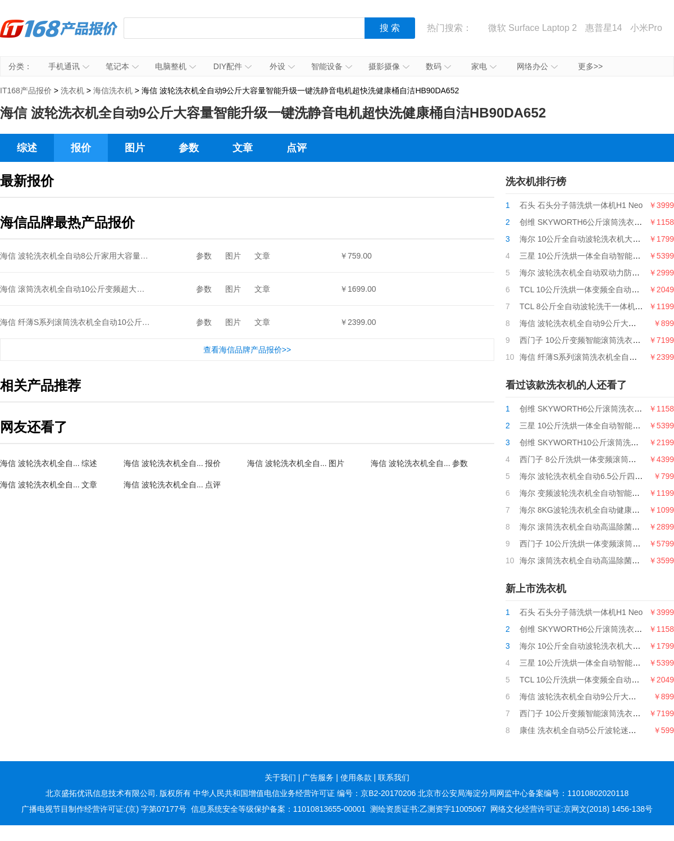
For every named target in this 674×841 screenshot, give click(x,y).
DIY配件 (232, 66)
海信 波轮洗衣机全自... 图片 (295, 463)
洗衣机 (72, 90)
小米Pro (646, 28)
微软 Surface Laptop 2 (532, 28)
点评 (296, 147)
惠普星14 (603, 28)
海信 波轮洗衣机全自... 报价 (172, 463)
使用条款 (356, 777)
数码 (438, 66)
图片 (135, 147)
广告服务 (318, 777)
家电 (484, 66)
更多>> (590, 66)
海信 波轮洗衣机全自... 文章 (48, 484)
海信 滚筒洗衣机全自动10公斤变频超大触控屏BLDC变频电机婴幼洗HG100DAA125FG (151, 288)
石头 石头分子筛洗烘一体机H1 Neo (581, 205)
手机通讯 (68, 66)
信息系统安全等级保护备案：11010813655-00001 (278, 808)
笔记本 (122, 66)
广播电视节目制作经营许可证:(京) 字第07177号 (103, 808)
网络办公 (537, 66)
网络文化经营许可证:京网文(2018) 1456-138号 (571, 808)
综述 (27, 147)
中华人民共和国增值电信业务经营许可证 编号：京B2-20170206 (304, 793)
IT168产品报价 (59, 36)
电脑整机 (175, 66)
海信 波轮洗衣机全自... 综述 (48, 463)
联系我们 (393, 777)
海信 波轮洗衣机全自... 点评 (172, 484)
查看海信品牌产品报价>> (247, 349)
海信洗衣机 (113, 90)
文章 (243, 147)
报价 (81, 147)
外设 (282, 66)
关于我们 (280, 777)
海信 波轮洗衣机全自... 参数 (419, 463)
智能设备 (331, 66)
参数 (189, 147)
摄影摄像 (388, 66)
